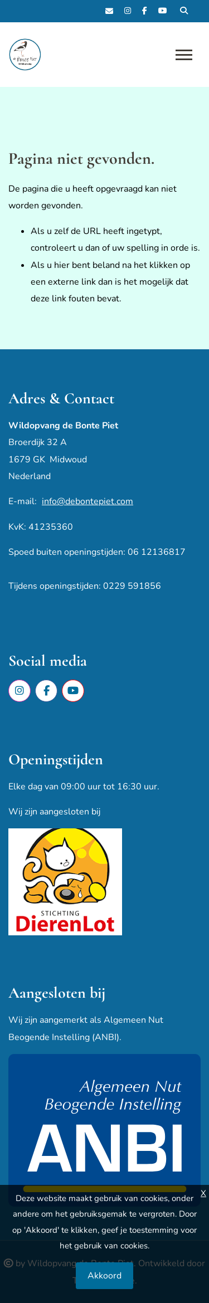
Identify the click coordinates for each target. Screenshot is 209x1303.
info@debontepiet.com (87, 501)
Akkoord (104, 1276)
